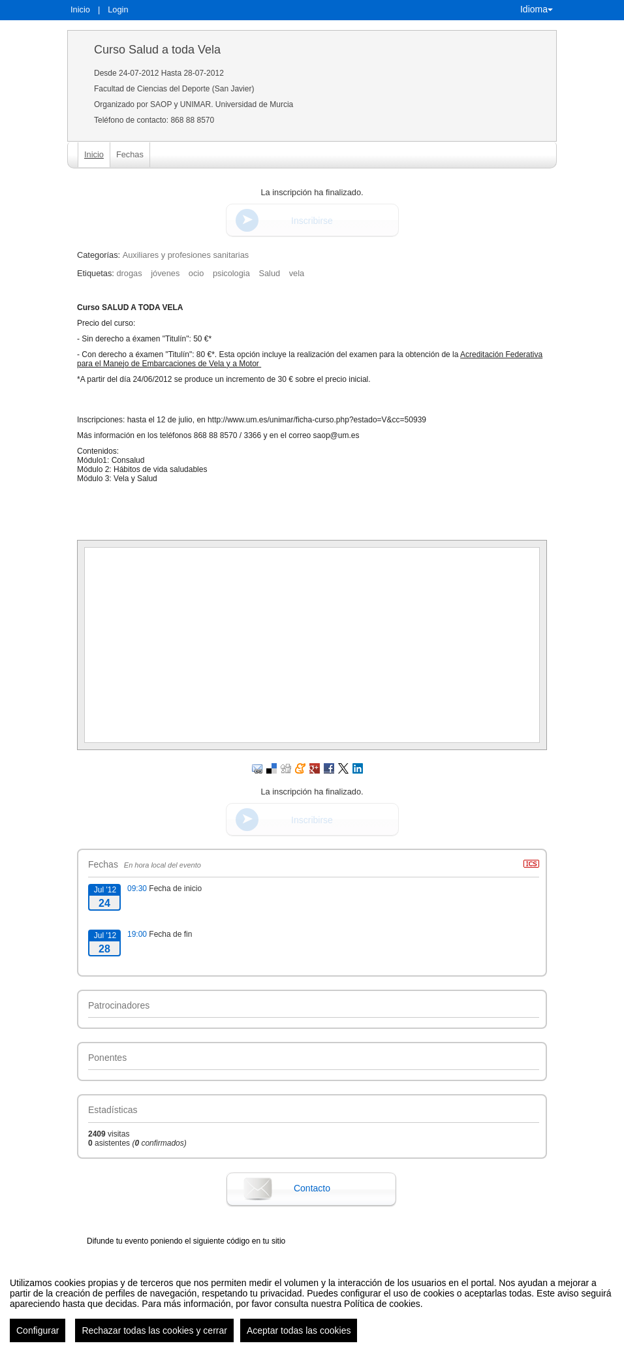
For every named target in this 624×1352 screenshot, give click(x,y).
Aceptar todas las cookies (299, 1340)
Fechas (130, 154)
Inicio (80, 9)
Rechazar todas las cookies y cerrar (154, 1340)
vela (296, 273)
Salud (269, 273)
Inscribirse (312, 220)
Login (118, 9)
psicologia (231, 273)
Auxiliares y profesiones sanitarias (186, 255)
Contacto (312, 1188)
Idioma (536, 9)
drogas (129, 273)
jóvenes (165, 273)
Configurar (37, 1340)
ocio (196, 273)
